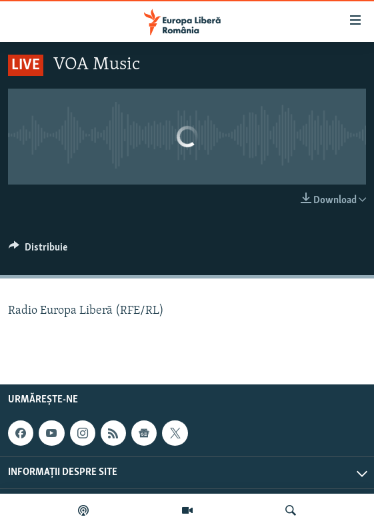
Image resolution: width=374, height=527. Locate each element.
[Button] (38, 250)
